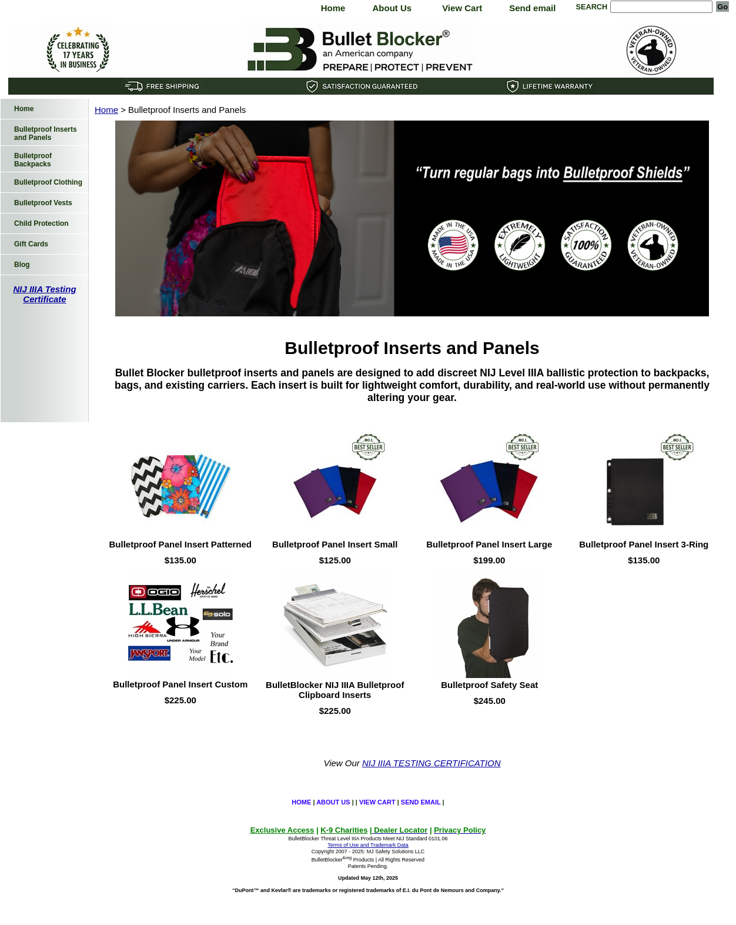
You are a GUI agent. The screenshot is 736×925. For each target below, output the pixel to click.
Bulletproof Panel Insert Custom (180, 684)
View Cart (462, 8)
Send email (532, 8)
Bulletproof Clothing (48, 182)
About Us (392, 8)
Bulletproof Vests (43, 203)
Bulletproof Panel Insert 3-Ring (643, 544)
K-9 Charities (343, 830)
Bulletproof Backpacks (33, 160)
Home (333, 8)
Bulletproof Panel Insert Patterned (180, 544)
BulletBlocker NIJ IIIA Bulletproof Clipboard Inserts (335, 690)
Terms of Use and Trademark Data (368, 845)
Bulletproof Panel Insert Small (334, 544)
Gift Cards (31, 244)
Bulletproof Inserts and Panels (45, 133)
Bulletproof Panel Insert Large (489, 544)
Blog (22, 265)
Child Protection (41, 223)
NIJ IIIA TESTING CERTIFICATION (431, 763)
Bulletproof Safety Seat (489, 685)
